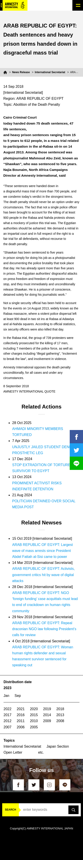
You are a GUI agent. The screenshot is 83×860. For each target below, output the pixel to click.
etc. (41, 752)
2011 (21, 721)
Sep (18, 696)
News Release (21, 72)
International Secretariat (50, 72)
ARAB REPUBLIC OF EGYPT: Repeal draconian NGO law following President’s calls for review (44, 629)
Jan (6, 696)
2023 (8, 688)
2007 (8, 727)
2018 (60, 709)
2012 (8, 721)
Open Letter (13, 752)
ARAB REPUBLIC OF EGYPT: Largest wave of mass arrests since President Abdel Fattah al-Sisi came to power (42, 551)
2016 (21, 715)
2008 (60, 721)
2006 (21, 727)
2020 (34, 709)
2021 (21, 709)
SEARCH (10, 809)
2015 (34, 715)
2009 (47, 721)
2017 (8, 715)
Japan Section (57, 746)
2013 (60, 715)
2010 (34, 721)
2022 (8, 709)
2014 (47, 715)
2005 (34, 727)
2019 (47, 709)
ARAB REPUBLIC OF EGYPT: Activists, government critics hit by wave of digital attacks (43, 574)
